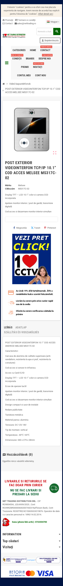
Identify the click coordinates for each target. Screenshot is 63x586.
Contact (8, 23)
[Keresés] (48, 31)
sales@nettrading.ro (26, 23)
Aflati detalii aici (45, 14)
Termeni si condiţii (25, 20)
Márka (8, 185)
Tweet (35, 227)
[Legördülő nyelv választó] (53, 21)
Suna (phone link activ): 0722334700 (25, 522)
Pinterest (50, 227)
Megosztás (20, 227)
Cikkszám (10, 188)
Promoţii (8, 20)
